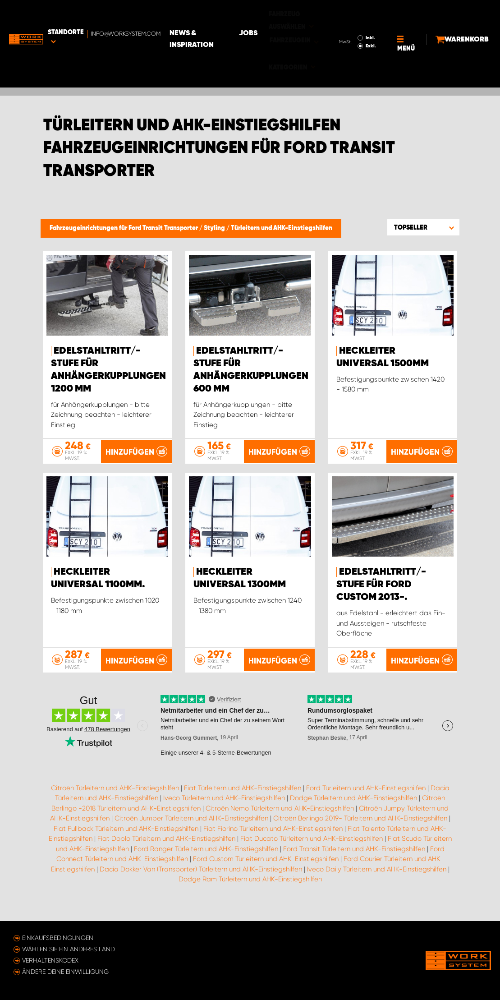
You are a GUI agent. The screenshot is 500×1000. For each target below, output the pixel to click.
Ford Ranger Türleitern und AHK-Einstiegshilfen (206, 861)
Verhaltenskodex (50, 960)
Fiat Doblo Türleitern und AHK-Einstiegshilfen (166, 852)
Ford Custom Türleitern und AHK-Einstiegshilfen (266, 872)
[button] (423, 227)
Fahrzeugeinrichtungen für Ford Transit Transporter (124, 228)
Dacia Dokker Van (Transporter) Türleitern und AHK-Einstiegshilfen (201, 882)
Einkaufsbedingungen (57, 937)
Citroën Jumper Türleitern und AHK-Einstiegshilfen (191, 831)
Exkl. (349, 20)
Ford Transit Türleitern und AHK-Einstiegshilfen (354, 861)
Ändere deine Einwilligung (65, 971)
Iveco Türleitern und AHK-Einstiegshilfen (224, 811)
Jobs (286, 14)
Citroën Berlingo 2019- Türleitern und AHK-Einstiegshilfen (360, 831)
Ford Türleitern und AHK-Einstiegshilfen (366, 801)
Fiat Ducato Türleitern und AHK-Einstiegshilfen (311, 852)
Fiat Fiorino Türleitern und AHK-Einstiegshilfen (273, 841)
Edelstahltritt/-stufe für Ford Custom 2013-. (381, 585)
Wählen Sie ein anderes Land (68, 949)
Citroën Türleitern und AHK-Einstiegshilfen (115, 801)
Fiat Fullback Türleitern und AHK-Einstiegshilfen (126, 841)
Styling (215, 228)
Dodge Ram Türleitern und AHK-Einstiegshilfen (250, 892)
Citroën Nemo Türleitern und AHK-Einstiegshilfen (280, 821)
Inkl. (348, 12)
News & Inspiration (225, 14)
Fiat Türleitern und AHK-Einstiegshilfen (242, 801)
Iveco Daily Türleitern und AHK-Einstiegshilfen (376, 882)
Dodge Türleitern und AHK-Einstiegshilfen (353, 811)
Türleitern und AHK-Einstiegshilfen (281, 228)
